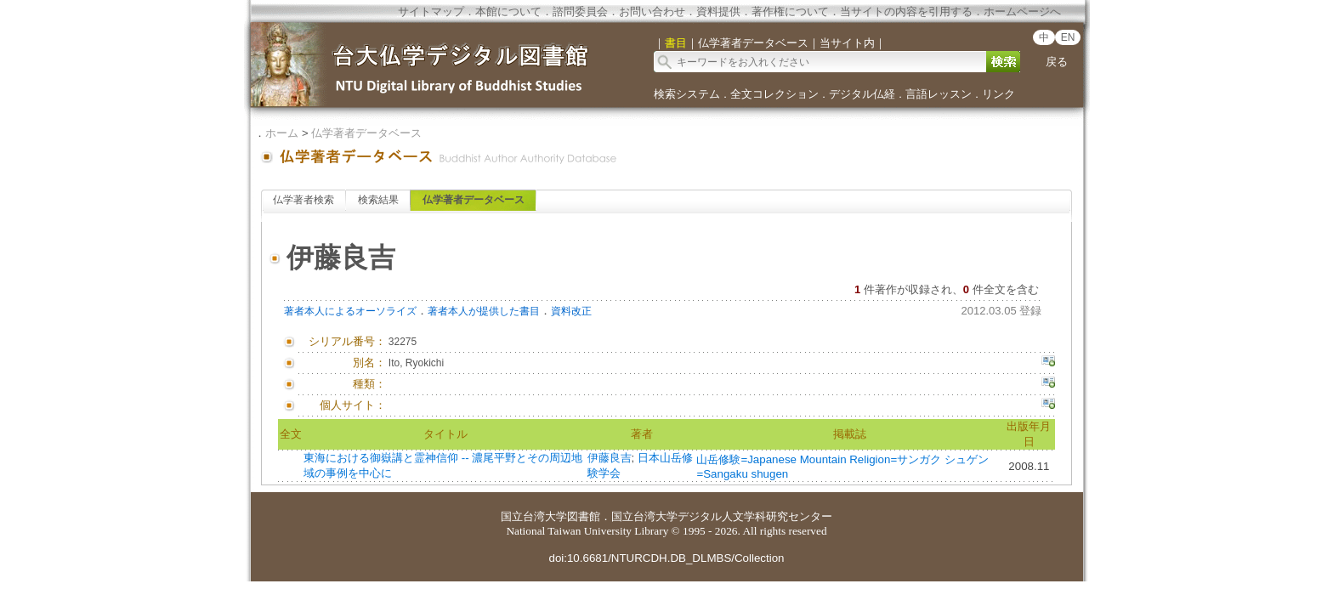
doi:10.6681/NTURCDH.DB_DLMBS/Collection (666, 558)
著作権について (790, 11)
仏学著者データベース (366, 133)
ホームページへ (1022, 11)
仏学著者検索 (303, 200)
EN (1068, 37)
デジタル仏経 (862, 94)
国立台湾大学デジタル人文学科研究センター (721, 516)
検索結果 (378, 200)
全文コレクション (774, 94)
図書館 (583, 516)
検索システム (687, 94)
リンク (998, 94)
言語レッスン (938, 94)
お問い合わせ (652, 11)
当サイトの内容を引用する (906, 11)
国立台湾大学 (534, 516)
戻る (1057, 61)
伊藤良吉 (609, 457)
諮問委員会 (580, 11)
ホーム (281, 133)
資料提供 (718, 11)
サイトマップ (431, 11)
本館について (508, 11)
